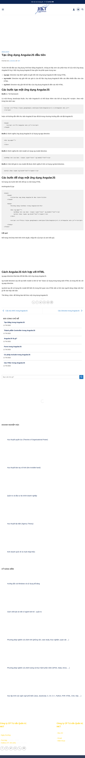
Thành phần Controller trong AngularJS (19, 330)
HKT (19, 61)
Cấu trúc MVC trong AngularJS (15, 311)
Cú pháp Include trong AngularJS (17, 355)
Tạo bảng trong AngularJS (14, 322)
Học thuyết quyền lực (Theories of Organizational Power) (27, 439)
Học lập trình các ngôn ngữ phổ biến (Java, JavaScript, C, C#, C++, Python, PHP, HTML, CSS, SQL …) (44, 696)
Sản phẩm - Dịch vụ (35, 730)
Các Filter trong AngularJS (14, 363)
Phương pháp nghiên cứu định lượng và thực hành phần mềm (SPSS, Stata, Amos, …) (38, 668)
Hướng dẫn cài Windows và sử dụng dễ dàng (23, 584)
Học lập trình (32, 733)
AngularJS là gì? (10, 338)
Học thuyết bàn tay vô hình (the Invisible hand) (24, 467)
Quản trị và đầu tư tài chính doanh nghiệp (22, 495)
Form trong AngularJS (13, 346)
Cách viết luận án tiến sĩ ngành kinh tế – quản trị (24, 612)
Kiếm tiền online (33, 736)
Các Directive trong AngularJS (70, 311)
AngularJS (5, 52)
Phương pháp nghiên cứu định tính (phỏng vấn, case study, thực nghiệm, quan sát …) (38, 640)
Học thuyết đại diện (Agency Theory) (20, 524)
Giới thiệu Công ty (48, 730)
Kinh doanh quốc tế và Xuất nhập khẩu (21, 552)
